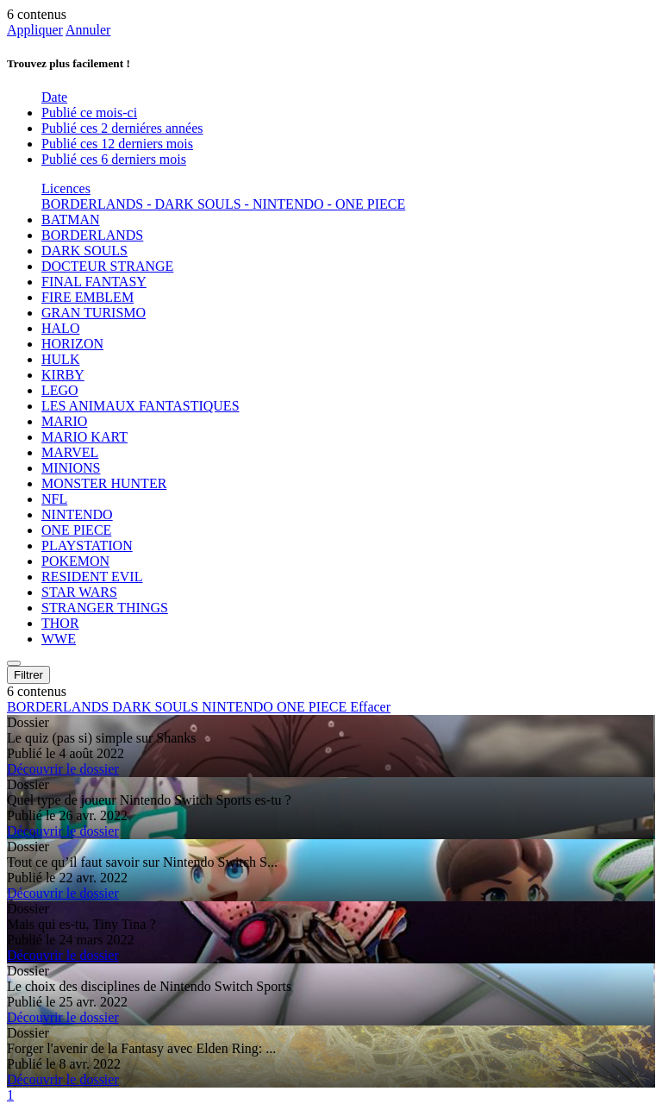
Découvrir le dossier (63, 769)
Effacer (370, 706)
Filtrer (28, 674)
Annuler (88, 29)
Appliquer (35, 29)
